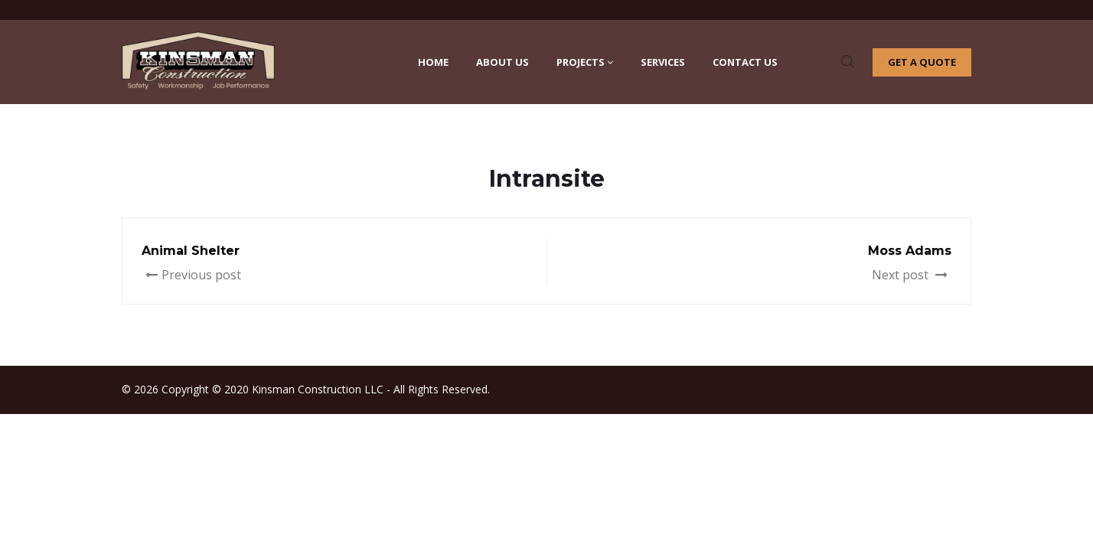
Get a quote (922, 62)
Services (663, 62)
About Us (502, 62)
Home (433, 62)
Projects (584, 62)
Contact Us (745, 62)
